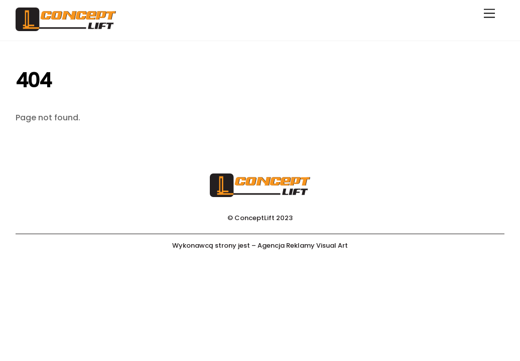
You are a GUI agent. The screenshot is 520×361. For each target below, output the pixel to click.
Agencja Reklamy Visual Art (302, 245)
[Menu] (489, 14)
